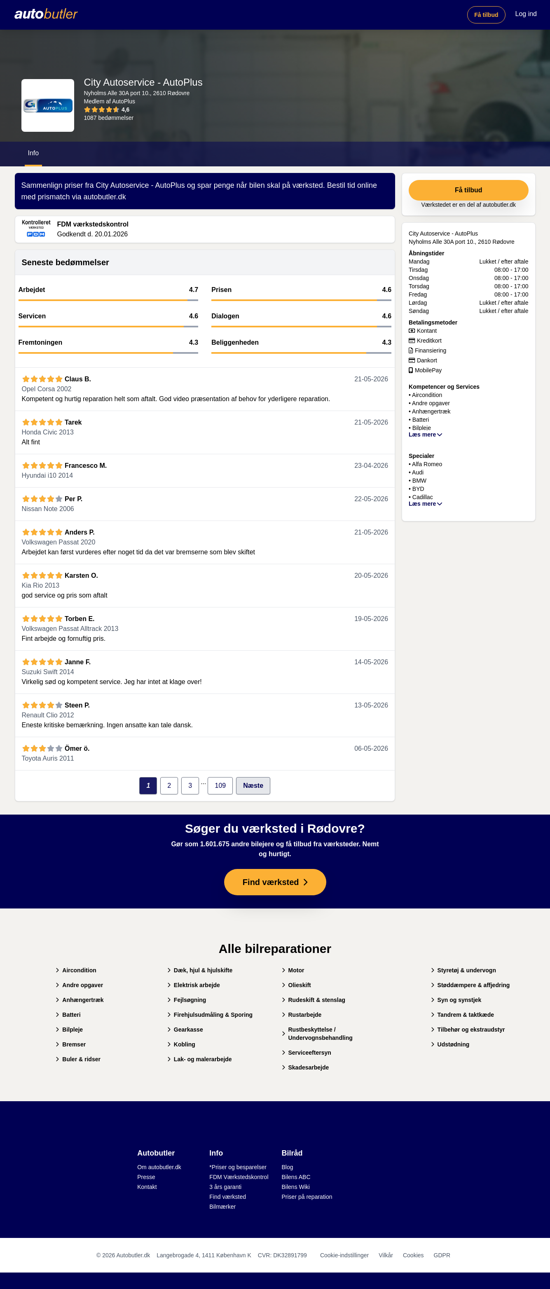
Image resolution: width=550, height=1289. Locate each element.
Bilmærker (222, 1206)
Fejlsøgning (186, 1000)
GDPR (442, 1255)
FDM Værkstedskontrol (238, 1177)
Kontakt (147, 1187)
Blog (287, 1167)
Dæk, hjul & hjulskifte (199, 970)
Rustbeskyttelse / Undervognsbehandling (317, 1033)
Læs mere (426, 434)
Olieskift (296, 985)
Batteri (68, 1014)
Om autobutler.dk (159, 1167)
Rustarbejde (302, 1014)
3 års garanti (225, 1187)
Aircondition (76, 970)
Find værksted (227, 1196)
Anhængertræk (79, 1000)
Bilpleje (69, 1029)
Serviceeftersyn (306, 1052)
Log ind (526, 13)
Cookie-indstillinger (344, 1255)
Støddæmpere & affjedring (470, 985)
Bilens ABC (296, 1177)
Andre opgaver (79, 985)
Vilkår (386, 1255)
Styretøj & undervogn (463, 970)
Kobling (181, 1044)
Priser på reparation (307, 1196)
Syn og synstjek (456, 1000)
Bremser (71, 1044)
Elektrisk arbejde (193, 985)
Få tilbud (486, 15)
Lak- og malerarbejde (199, 1059)
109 (220, 785)
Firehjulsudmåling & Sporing (210, 1014)
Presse (146, 1177)
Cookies (413, 1255)
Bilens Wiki (296, 1187)
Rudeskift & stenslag (313, 1000)
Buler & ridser (78, 1059)
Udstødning (450, 1044)
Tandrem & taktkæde (462, 1014)
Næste (253, 785)
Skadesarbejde (305, 1067)
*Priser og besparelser (238, 1167)
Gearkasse (185, 1029)
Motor (293, 970)
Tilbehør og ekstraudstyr (468, 1029)
